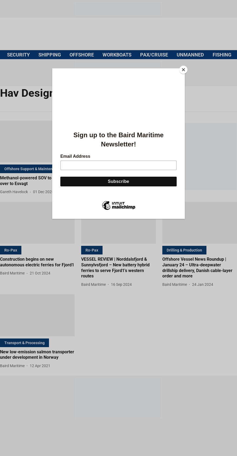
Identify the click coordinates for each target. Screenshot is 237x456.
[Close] (183, 70)
